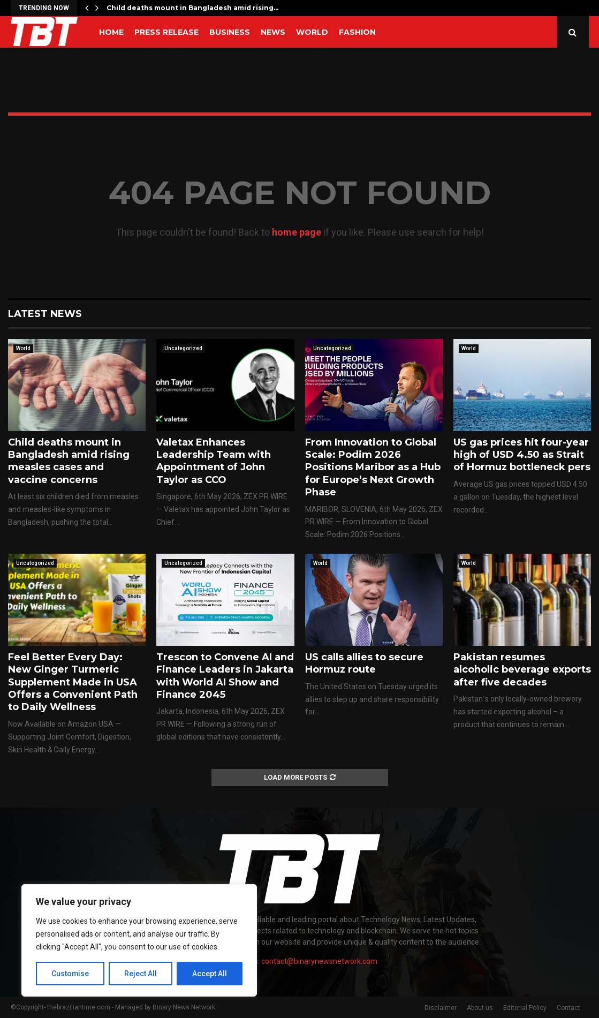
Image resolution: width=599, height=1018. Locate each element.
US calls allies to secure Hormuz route (364, 663)
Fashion (357, 32)
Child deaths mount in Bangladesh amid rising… (192, 8)
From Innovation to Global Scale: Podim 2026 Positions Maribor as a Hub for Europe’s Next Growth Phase (373, 467)
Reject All (141, 973)
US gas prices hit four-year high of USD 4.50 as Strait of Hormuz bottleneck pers (521, 454)
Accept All (209, 973)
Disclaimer (440, 1008)
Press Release (166, 32)
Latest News (45, 314)
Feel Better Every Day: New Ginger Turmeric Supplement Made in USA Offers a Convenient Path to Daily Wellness (73, 682)
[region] (139, 940)
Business (229, 32)
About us (480, 1008)
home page (296, 232)
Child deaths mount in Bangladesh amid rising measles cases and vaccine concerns (69, 461)
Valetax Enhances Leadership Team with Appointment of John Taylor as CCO (213, 461)
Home (111, 32)
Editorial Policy (525, 1008)
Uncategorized (183, 348)
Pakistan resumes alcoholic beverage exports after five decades (522, 669)
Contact (568, 1008)
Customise (70, 973)
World (312, 32)
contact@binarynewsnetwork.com (319, 961)
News (273, 32)
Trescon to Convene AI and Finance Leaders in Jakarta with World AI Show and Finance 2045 (225, 675)
